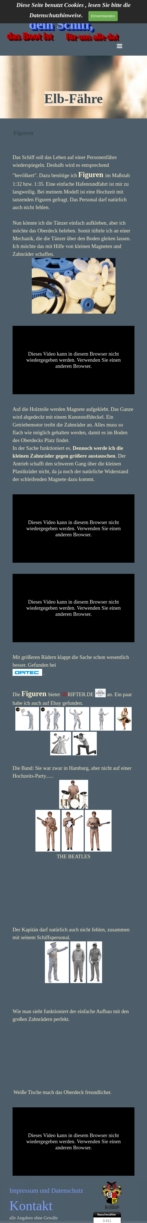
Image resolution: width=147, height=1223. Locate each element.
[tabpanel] (73, 85)
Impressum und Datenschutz (46, 1190)
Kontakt (31, 1205)
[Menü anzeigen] (119, 46)
